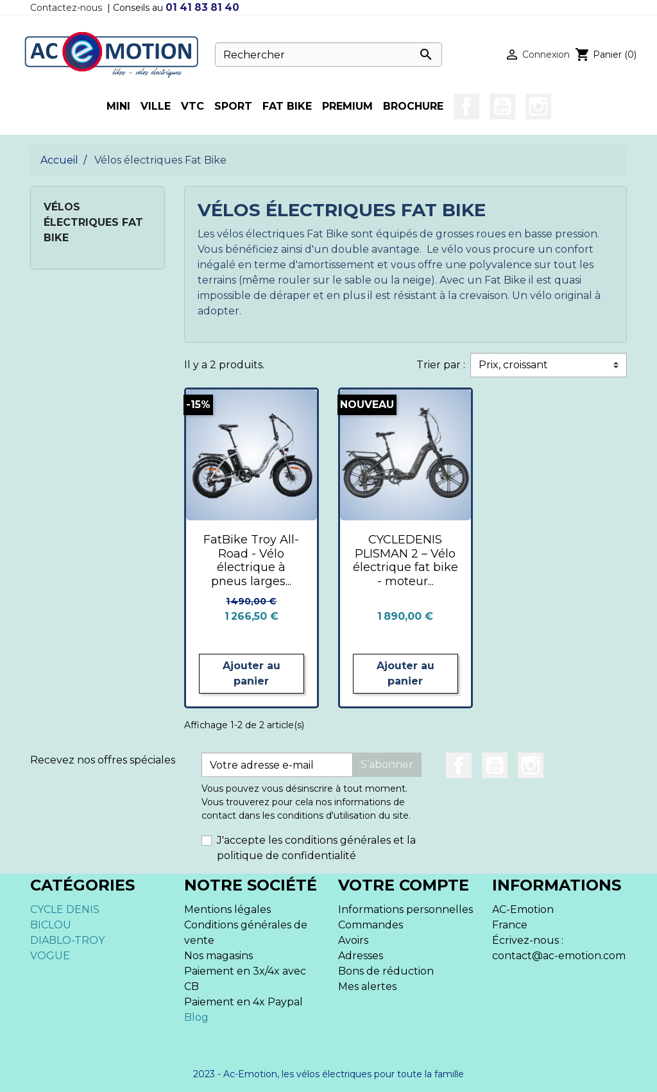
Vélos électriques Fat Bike (93, 222)
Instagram (538, 106)
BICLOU (50, 925)
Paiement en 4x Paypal (243, 1002)
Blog (196, 1017)
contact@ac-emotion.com (559, 956)
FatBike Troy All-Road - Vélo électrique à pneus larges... (251, 560)
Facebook (466, 106)
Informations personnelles (405, 909)
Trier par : (440, 365)
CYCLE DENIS (64, 909)
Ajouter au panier (251, 673)
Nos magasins (218, 956)
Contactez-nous (66, 7)
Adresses (360, 956)
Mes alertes (367, 986)
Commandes (370, 925)
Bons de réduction (386, 971)
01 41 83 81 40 (202, 7)
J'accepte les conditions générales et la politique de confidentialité (316, 848)
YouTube (502, 106)
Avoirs (353, 940)
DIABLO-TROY (67, 940)
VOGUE (50, 956)
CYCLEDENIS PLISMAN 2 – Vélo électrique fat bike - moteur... (405, 560)
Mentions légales (227, 909)
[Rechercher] (328, 54)
